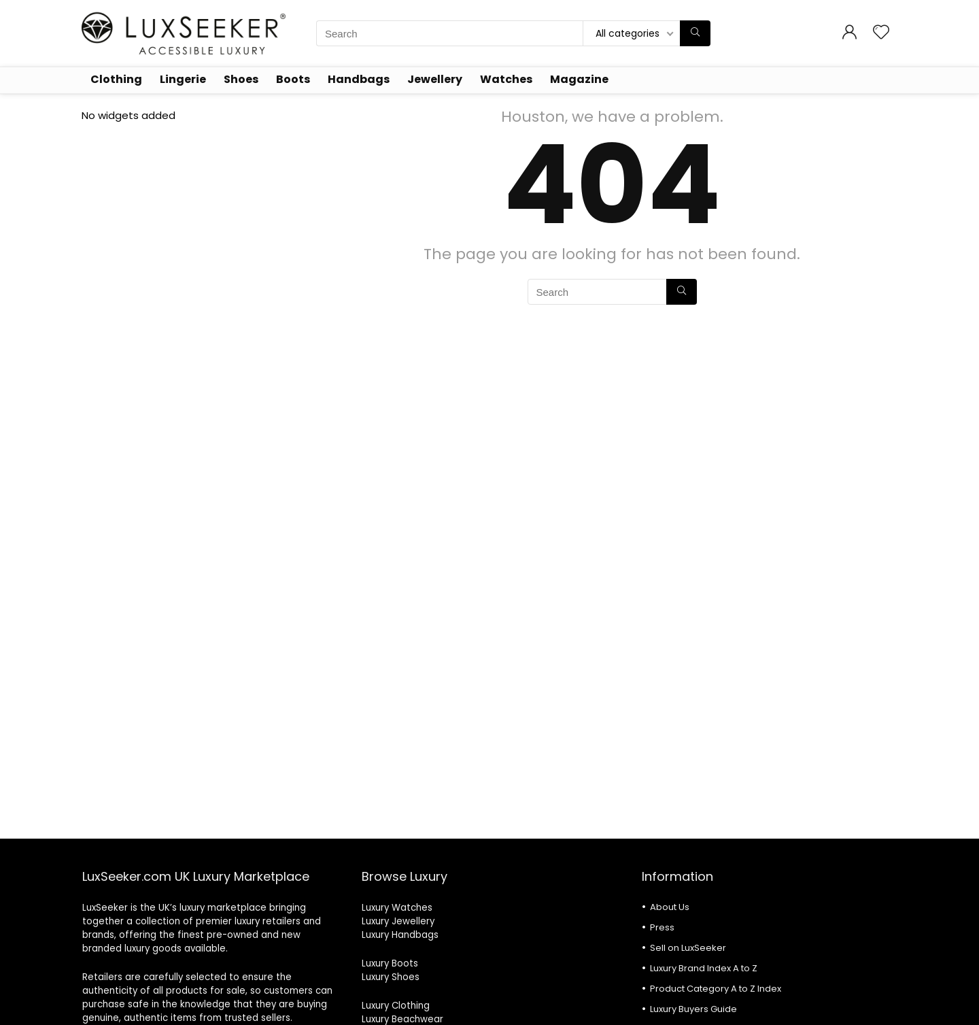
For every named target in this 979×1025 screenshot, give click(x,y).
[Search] (695, 33)
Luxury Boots (390, 963)
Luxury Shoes (390, 977)
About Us (669, 907)
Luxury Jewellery (398, 921)
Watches (506, 79)
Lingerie (183, 79)
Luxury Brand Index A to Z (703, 968)
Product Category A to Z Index (715, 988)
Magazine (579, 79)
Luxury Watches (397, 907)
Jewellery (434, 79)
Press (662, 927)
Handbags (359, 79)
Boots (293, 79)
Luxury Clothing (396, 1005)
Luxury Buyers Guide (693, 1009)
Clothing (116, 79)
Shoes (241, 79)
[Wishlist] (881, 33)
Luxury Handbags (400, 934)
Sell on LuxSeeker (688, 947)
